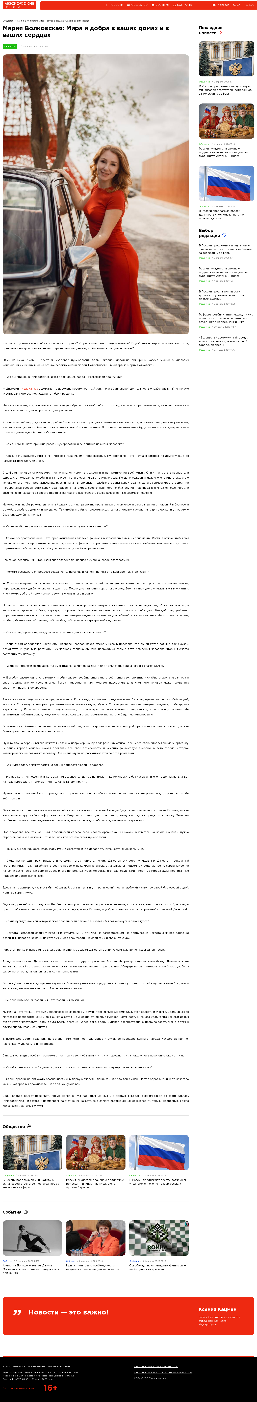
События (7, 1261)
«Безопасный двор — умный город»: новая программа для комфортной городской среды (223, 341)
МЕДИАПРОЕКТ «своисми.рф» (150, 1378)
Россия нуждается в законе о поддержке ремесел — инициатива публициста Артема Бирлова (223, 272)
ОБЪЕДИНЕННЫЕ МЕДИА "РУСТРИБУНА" (156, 1366)
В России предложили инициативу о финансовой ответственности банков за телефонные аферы (225, 249)
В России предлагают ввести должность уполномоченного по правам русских (221, 295)
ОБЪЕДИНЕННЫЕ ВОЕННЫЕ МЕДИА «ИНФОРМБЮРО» (163, 1372)
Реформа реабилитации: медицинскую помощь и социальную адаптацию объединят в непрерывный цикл (226, 318)
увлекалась (30, 389)
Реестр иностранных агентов (18, 1388)
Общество (10, 47)
